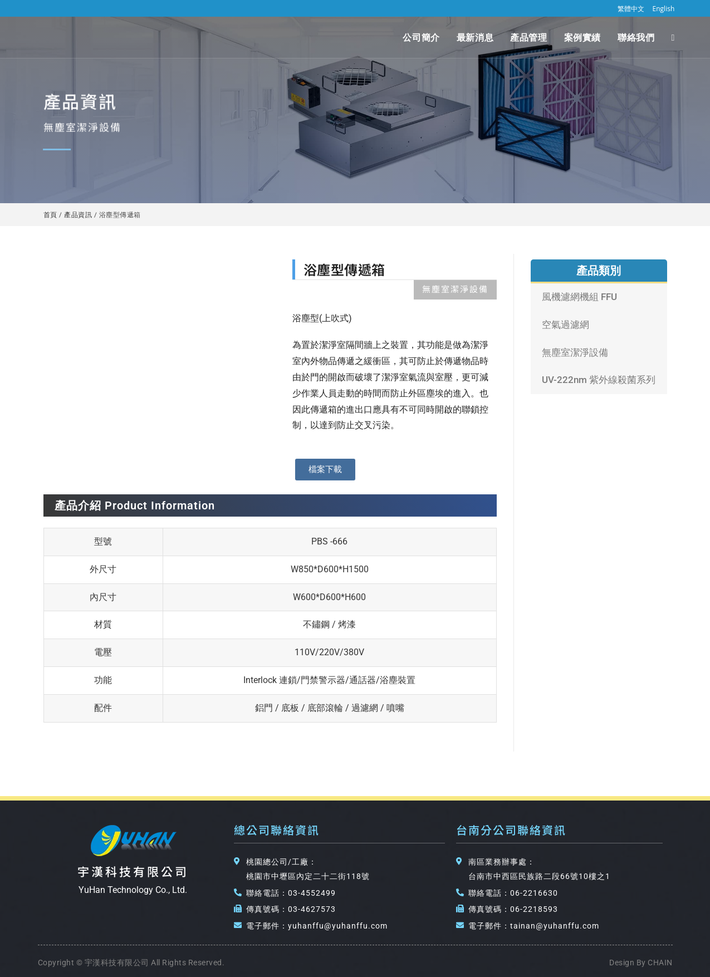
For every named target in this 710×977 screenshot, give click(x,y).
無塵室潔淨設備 (575, 352)
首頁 (50, 214)
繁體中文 (631, 8)
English (664, 8)
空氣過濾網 (565, 324)
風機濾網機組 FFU (579, 296)
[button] (325, 469)
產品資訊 (78, 214)
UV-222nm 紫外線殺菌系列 (598, 379)
